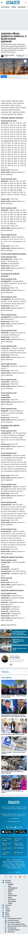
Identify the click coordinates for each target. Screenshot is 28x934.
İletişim (6, 914)
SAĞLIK (19, 866)
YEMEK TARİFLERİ (16, 868)
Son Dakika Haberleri (6, 853)
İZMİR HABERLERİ (20, 864)
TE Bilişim (17, 872)
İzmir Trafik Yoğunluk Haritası (19, 844)
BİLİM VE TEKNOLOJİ (8, 863)
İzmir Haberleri (5, 7)
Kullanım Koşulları (7, 861)
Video (6, 907)
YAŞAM (9, 868)
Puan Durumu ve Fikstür (7, 848)
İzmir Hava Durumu (18, 839)
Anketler (6, 911)
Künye (7, 859)
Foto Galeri (7, 905)
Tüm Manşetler (19, 848)
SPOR (23, 866)
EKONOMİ (12, 864)
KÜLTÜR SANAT (6, 866)
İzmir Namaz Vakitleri (6, 844)
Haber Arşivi (19, 852)
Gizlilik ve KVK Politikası (19, 861)
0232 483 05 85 (15, 818)
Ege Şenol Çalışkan (15, 657)
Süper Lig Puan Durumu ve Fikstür (16, 926)
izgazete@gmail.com (15, 821)
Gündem (13, 7)
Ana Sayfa (7, 880)
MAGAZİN (13, 866)
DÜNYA (8, 897)
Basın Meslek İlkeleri (17, 859)
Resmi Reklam (10, 901)
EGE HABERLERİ (11, 888)
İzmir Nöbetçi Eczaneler (6, 839)
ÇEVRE (22, 863)
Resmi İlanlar (10, 899)
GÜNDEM (17, 863)
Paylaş (3, 76)
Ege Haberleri (22, 7)
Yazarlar (6, 909)
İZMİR (8, 886)
